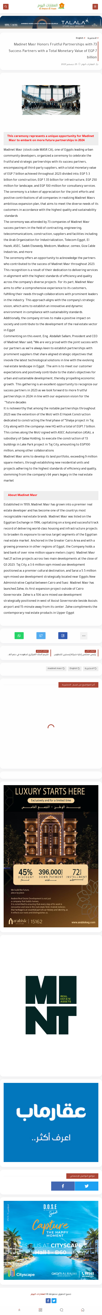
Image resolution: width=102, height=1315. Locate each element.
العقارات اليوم (38, 1294)
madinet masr (56, 669)
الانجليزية (92, 38)
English (79, 38)
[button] (62, 635)
